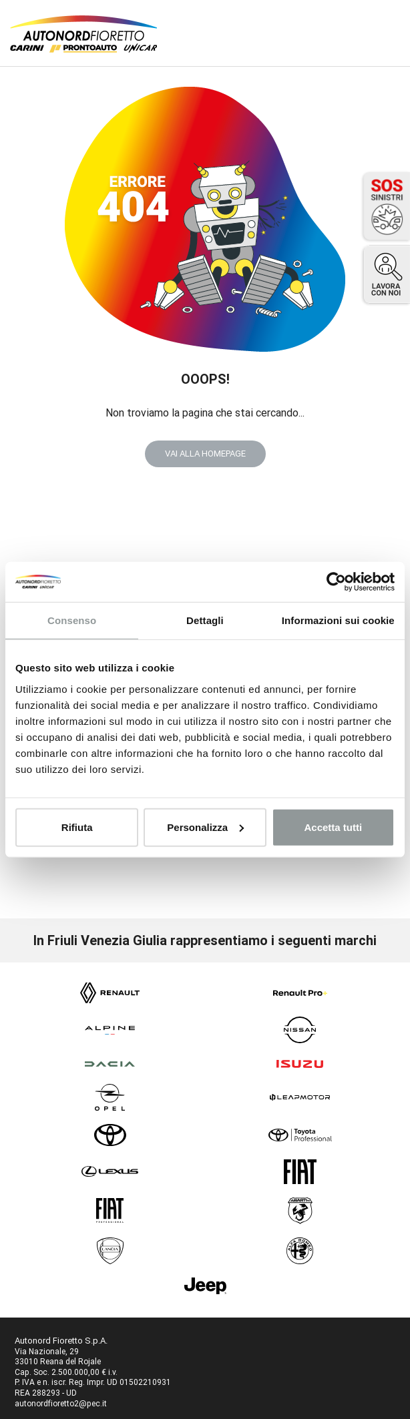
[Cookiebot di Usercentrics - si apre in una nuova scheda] (336, 582)
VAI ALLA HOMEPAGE (205, 454)
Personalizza (205, 826)
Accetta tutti (333, 826)
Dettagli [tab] (205, 620)
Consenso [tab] (71, 620)
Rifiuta (77, 826)
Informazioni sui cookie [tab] (338, 620)
